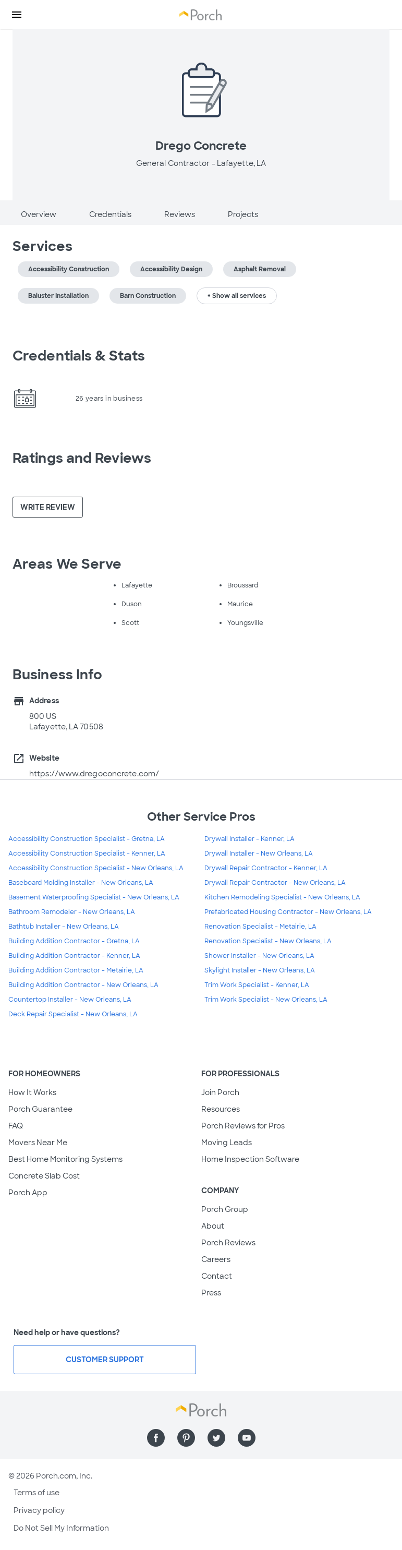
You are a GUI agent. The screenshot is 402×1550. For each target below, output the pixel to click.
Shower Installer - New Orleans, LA (259, 956)
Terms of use (36, 1492)
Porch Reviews (228, 1242)
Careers (215, 1259)
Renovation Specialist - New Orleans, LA (268, 941)
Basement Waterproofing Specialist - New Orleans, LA (93, 897)
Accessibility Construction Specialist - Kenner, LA (86, 853)
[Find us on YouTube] (246, 1438)
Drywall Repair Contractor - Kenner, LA (265, 868)
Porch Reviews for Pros (243, 1126)
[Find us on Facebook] (156, 1438)
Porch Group (224, 1209)
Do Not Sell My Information (61, 1528)
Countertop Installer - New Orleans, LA (69, 999)
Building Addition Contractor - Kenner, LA (74, 956)
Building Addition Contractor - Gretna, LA (74, 941)
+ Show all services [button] (237, 296)
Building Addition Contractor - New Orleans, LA (83, 985)
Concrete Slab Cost (44, 1176)
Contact (216, 1276)
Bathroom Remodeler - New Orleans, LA (71, 912)
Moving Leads (226, 1142)
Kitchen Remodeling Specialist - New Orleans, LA (282, 897)
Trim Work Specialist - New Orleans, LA (265, 999)
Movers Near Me (37, 1142)
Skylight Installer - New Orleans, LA (259, 970)
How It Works (32, 1092)
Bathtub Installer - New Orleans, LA (63, 926)
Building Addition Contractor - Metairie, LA (75, 970)
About (212, 1226)
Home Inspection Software (250, 1159)
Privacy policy (39, 1510)
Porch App (27, 1192)
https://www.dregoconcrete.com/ (94, 773)
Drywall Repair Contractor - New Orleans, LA (275, 883)
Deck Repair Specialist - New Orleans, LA (73, 1014)
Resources (220, 1109)
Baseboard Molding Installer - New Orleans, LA (80, 883)
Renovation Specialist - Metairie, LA (260, 926)
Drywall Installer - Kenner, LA (249, 839)
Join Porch (220, 1092)
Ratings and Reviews (82, 458)
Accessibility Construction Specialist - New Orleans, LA (96, 868)
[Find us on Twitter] (216, 1438)
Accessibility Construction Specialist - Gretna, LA (86, 839)
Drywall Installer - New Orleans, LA (258, 853)
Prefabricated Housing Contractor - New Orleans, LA (288, 912)
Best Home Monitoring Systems (65, 1159)
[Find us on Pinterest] (186, 1438)
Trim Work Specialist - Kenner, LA (256, 985)
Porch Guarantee (40, 1109)
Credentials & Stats (79, 356)
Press (211, 1292)
